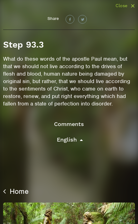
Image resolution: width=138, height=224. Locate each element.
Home (16, 191)
